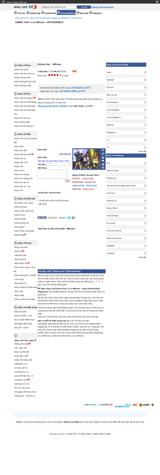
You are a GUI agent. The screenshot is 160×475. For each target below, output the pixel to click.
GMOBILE (97, 13)
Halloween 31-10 (22, 384)
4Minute (65, 18)
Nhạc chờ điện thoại (27, 307)
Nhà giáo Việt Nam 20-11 (25, 392)
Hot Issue (111, 193)
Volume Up (111, 178)
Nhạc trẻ (18, 251)
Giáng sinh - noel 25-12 (24, 396)
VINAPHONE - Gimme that (84, 185)
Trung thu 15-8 (21, 380)
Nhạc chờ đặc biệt (26, 198)
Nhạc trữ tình (20, 259)
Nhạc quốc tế (20, 283)
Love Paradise (113, 110)
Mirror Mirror (112, 208)
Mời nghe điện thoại (23, 323)
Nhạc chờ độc (24, 134)
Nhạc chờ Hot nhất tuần (24, 106)
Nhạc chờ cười (21, 162)
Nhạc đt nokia (20, 311)
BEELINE (84, 13)
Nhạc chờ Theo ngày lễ (25, 340)
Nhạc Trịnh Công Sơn (24, 211)
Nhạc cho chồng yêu (23, 178)
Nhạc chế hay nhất (22, 85)
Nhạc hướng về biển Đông (26, 287)
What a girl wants (114, 238)
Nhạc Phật (19, 235)
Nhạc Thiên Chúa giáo (24, 231)
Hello (109, 72)
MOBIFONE (35, 13)
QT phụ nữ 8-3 (21, 368)
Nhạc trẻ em (19, 215)
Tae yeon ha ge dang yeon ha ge (121, 186)
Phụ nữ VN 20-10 (22, 388)
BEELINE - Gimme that (83, 189)
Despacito (111, 132)
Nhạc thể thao (20, 207)
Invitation (111, 253)
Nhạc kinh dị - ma (22, 186)
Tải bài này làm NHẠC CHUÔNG (53, 106)
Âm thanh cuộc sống (23, 203)
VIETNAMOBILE (68, 13)
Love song (19, 279)
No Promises (112, 102)
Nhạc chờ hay (24, 65)
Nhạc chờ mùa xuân (23, 360)
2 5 (108, 140)
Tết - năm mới (20, 348)
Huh (108, 163)
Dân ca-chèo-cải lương (24, 299)
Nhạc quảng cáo (21, 223)
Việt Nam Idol (20, 255)
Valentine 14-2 (20, 364)
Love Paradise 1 (114, 117)
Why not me (112, 95)
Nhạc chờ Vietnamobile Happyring (45, 18)
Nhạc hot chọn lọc (22, 118)
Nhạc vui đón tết (21, 352)
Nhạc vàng (19, 295)
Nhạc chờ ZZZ (21, 18)
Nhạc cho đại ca (21, 182)
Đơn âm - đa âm (21, 327)
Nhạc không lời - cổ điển (25, 275)
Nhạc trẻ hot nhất (22, 122)
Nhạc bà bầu (20, 219)
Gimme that (76, 18)
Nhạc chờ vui (20, 158)
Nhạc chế (18, 166)
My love (110, 87)
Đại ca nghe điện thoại (24, 319)
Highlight (110, 246)
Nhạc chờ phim (21, 247)
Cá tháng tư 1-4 (21, 372)
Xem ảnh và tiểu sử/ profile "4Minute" (57, 229)
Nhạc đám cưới (21, 356)
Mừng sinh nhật (21, 344)
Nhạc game (19, 227)
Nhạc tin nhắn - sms (23, 315)
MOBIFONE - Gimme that (84, 182)
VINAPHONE (50, 13)
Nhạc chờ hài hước (22, 154)
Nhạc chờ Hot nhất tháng (25, 102)
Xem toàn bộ (65, 154)
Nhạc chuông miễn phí (17, 2)
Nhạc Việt (18, 291)
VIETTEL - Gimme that (82, 178)
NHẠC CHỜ (20, 7)
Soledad (110, 80)
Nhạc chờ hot (24, 94)
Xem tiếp (142, 151)
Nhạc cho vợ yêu (21, 174)
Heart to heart (113, 170)
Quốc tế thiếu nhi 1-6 (23, 376)
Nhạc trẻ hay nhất (22, 77)
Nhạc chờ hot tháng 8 (24, 126)
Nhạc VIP (18, 190)
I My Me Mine (113, 216)
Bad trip (110, 125)
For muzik (111, 223)
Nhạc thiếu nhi (20, 263)
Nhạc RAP (19, 146)
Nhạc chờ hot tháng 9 (24, 98)
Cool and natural (114, 231)
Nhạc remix (19, 170)
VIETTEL (21, 13)
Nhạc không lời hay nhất (25, 81)
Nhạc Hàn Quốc (21, 69)
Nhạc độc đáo (20, 150)
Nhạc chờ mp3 (25, 243)
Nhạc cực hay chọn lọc (24, 73)
